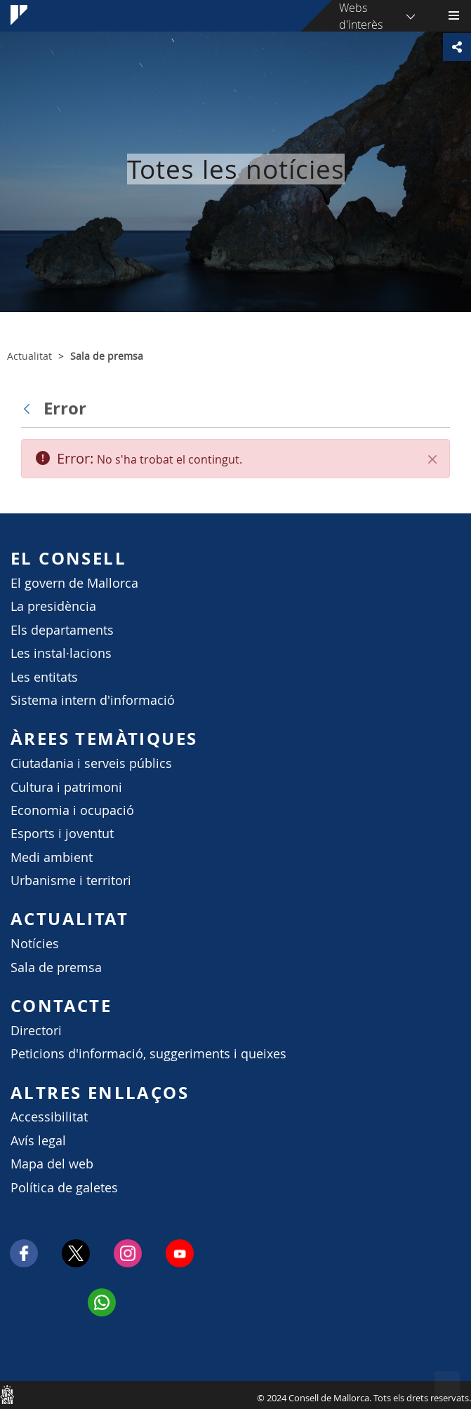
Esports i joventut (62, 833)
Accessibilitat (49, 1117)
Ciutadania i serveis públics (91, 763)
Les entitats (44, 677)
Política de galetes (64, 1188)
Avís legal (38, 1141)
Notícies (35, 944)
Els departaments (62, 630)
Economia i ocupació (72, 810)
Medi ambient (52, 857)
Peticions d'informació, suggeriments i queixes (148, 1054)
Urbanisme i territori (71, 880)
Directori (36, 1031)
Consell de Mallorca (7, 1394)
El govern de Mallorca (74, 583)
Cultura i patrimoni (66, 787)
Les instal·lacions (61, 653)
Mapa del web (52, 1164)
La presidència (53, 606)
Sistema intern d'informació (93, 700)
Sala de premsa (56, 967)
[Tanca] (432, 459)
